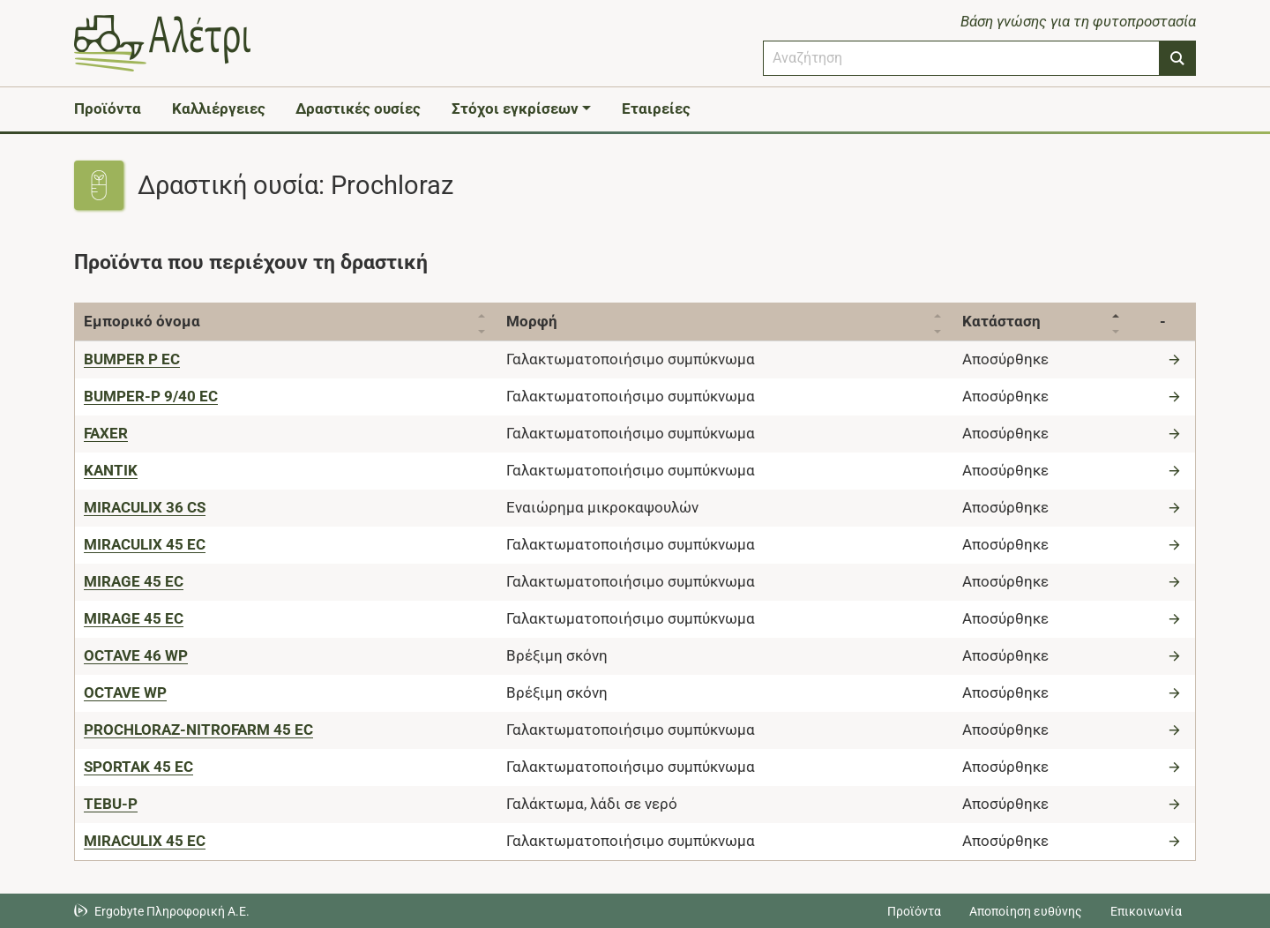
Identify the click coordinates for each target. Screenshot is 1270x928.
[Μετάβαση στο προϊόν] (1176, 359)
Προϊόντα (107, 108)
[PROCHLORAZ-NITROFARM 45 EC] (198, 729)
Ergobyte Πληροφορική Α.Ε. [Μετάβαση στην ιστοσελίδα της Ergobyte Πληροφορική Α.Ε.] (172, 911)
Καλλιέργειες (218, 108)
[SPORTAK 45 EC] (138, 766)
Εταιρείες (656, 108)
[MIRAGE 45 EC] (133, 581)
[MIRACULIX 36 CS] (144, 507)
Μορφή (531, 321)
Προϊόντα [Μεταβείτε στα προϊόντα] (914, 911)
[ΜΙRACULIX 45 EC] (144, 840)
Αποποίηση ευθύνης (1025, 911)
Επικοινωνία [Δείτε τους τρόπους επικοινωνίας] (1146, 911)
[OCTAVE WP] (125, 692)
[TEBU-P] (111, 803)
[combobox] (961, 58)
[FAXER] (106, 433)
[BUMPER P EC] (132, 359)
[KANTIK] (111, 470)
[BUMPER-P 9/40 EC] (151, 396)
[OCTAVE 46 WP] (136, 655)
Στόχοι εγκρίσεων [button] (515, 108)
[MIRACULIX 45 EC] (144, 544)
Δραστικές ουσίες (358, 108)
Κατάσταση (1001, 321)
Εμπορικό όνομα (142, 321)
